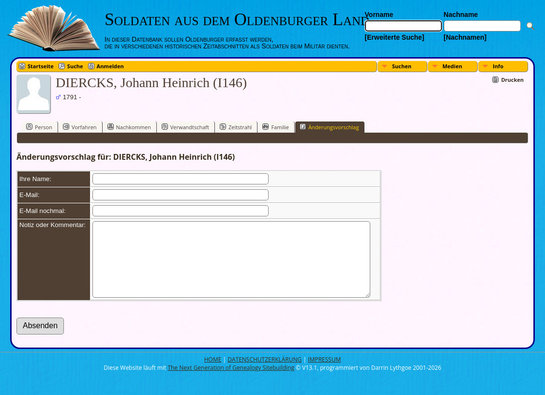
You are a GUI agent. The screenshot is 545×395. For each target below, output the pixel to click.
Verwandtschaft (185, 127)
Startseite (41, 66)
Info (498, 66)
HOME (213, 374)
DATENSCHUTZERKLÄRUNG (264, 374)
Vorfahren (80, 127)
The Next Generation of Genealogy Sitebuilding (230, 382)
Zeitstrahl (236, 127)
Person (39, 127)
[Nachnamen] (465, 37)
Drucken (512, 79)
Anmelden (110, 66)
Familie (275, 127)
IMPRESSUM (324, 374)
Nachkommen (129, 127)
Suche (75, 66)
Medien (452, 66)
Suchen (401, 66)
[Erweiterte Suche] (394, 37)
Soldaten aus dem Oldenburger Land (237, 19)
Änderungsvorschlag (329, 127)
